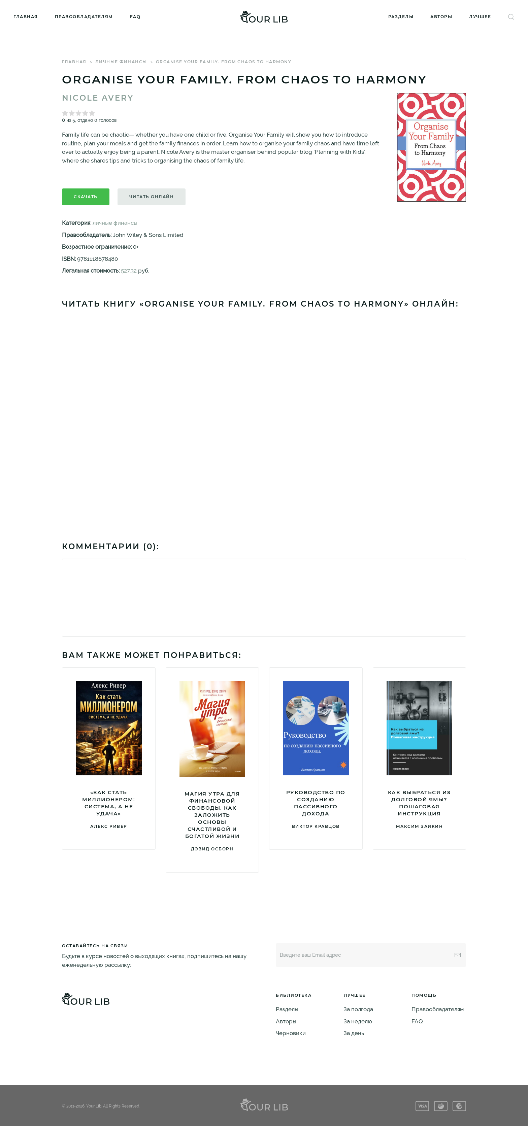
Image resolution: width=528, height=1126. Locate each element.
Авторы (441, 16)
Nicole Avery (98, 98)
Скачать (86, 196)
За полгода (358, 1009)
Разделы (401, 16)
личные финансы (121, 61)
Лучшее (480, 16)
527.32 (129, 270)
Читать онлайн (151, 196)
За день (354, 1033)
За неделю (358, 1021)
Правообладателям (84, 16)
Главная (25, 16)
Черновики (291, 1033)
